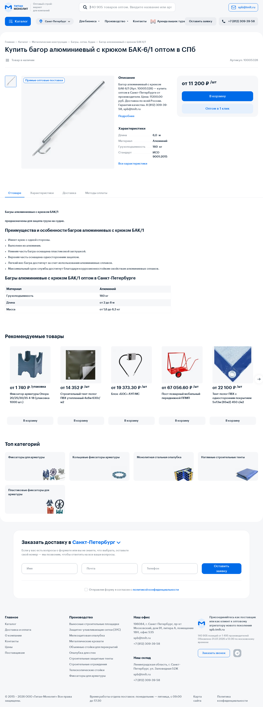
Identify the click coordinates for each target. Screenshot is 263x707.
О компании (13, 635)
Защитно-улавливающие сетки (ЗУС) (95, 629)
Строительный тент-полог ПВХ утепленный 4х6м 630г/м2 (80, 398)
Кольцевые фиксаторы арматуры (96, 457)
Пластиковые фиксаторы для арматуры (28, 492)
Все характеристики (132, 163)
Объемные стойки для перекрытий (93, 647)
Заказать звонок (214, 653)
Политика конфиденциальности (232, 698)
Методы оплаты (96, 193)
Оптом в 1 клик (217, 108)
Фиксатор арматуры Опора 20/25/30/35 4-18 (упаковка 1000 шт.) (30, 398)
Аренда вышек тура (168, 21)
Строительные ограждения (88, 664)
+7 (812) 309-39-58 (238, 21)
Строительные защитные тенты (91, 658)
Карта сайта (197, 698)
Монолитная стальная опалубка (159, 457)
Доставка (69, 193)
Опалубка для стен (82, 652)
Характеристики (42, 193)
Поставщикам (15, 652)
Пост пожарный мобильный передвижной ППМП (181, 396)
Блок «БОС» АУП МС (125, 394)
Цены (9, 647)
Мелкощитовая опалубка (87, 635)
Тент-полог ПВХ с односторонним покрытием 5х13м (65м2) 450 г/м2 (231, 398)
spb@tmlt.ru (243, 7)
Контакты (139, 21)
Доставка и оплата (18, 629)
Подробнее (126, 116)
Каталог (18, 21)
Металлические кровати (86, 641)
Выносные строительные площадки (94, 624)
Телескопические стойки (86, 670)
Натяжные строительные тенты (223, 457)
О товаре (14, 193)
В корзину (217, 96)
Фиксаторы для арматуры (26, 457)
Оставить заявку (200, 21)
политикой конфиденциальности (156, 589)
